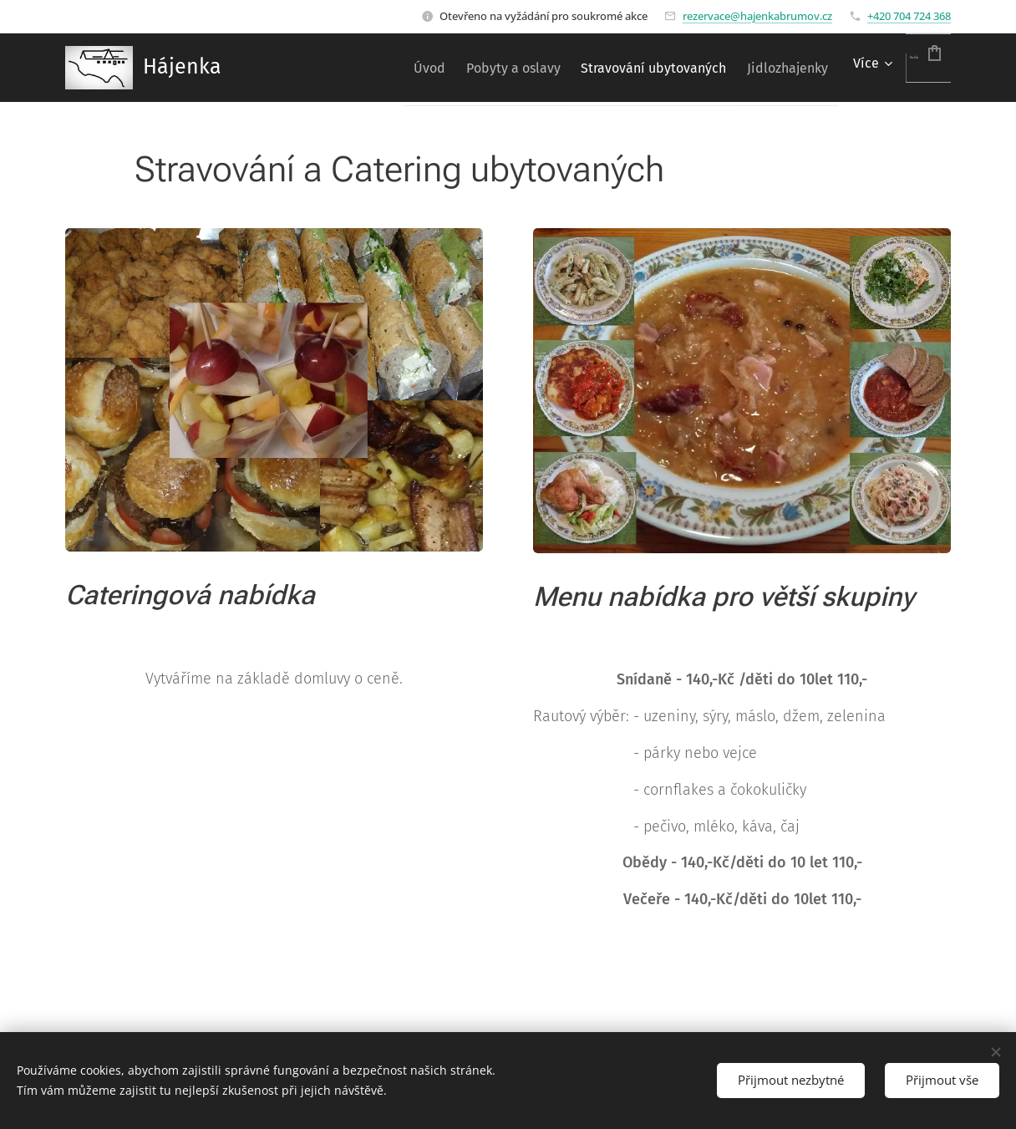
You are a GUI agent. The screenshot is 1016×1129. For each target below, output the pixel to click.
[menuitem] (362, 67)
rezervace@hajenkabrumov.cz (757, 15)
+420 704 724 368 (909, 15)
